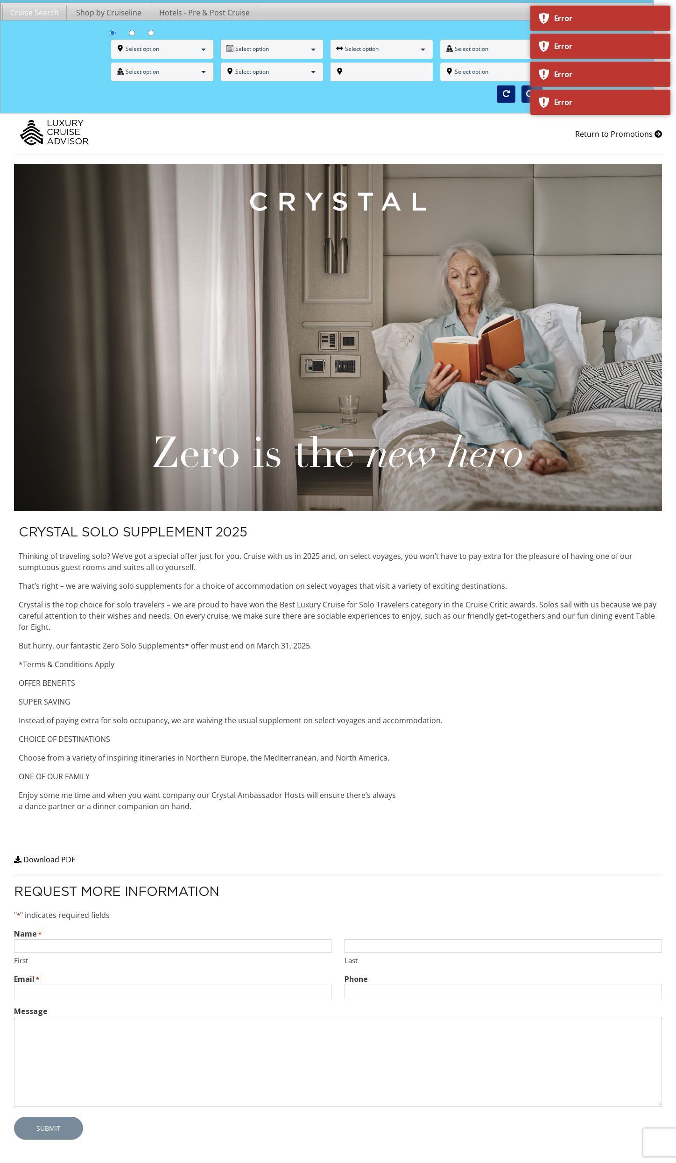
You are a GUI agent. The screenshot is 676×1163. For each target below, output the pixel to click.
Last (351, 960)
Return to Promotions (618, 134)
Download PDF (44, 859)
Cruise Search (34, 12)
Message (31, 1011)
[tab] (34, 12)
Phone (356, 979)
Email (26, 979)
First (21, 960)
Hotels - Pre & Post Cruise (204, 12)
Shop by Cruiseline (108, 12)
